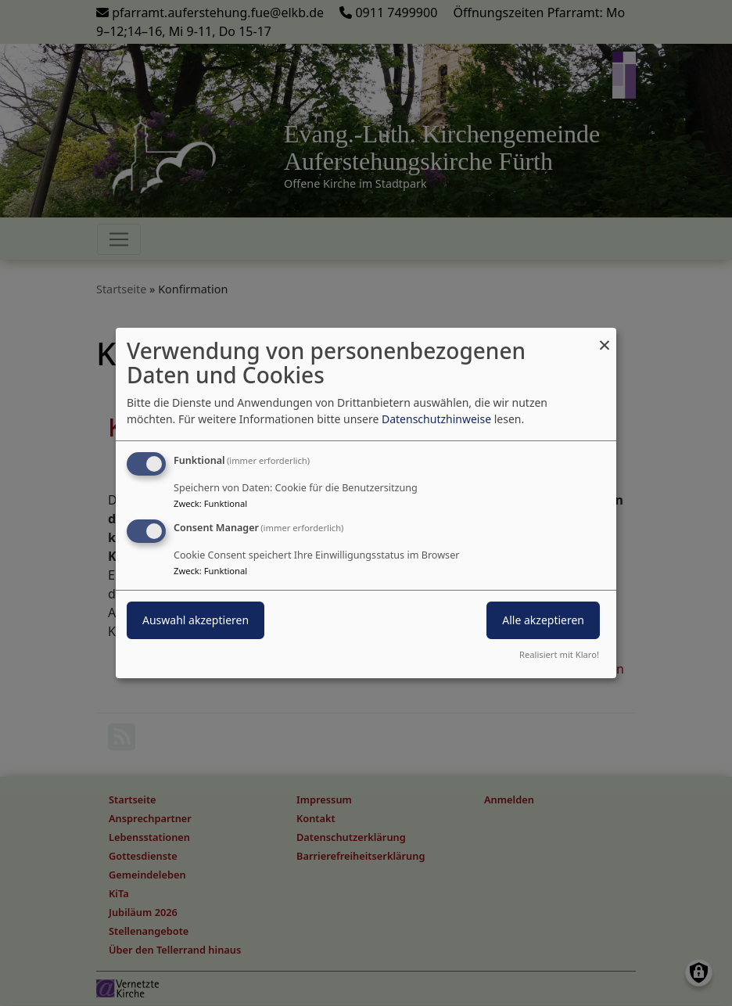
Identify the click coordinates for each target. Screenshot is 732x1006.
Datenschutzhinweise (436, 418)
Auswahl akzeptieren (195, 620)
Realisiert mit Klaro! (559, 654)
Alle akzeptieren (543, 620)
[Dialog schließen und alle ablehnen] (604, 337)
